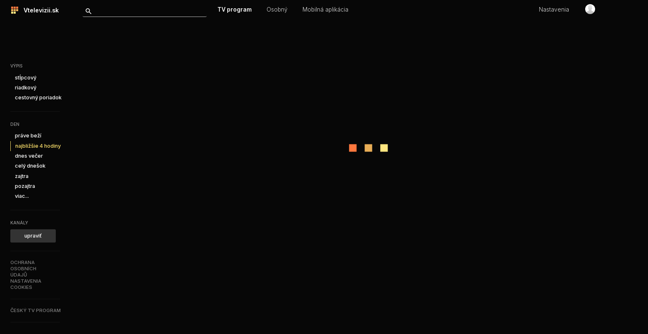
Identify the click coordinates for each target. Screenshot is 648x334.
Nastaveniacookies (25, 284)
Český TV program (35, 310)
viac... (22, 196)
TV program (234, 9)
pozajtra (25, 186)
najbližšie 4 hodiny (38, 146)
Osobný (277, 9)
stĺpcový (25, 77)
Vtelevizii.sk (39, 10)
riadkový (25, 87)
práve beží (28, 135)
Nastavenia (554, 9)
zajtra (22, 176)
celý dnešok (30, 166)
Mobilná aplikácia (325, 9)
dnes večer (29, 156)
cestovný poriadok (38, 97)
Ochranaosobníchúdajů (23, 269)
